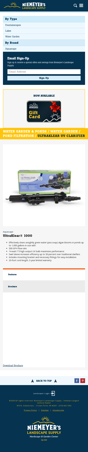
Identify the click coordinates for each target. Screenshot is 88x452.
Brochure (12, 286)
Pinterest (82, 380)
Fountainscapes (13, 25)
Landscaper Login (41, 393)
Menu (81, 5)
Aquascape (10, 48)
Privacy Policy (30, 410)
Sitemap (45, 410)
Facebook (76, 380)
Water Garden (12, 36)
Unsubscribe (58, 410)
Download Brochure (13, 365)
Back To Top (44, 380)
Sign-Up (44, 78)
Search (75, 6)
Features (12, 274)
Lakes (8, 30)
